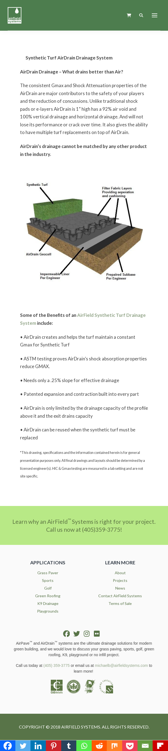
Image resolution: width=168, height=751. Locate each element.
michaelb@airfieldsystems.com (121, 665)
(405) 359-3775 (56, 665)
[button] (129, 15)
